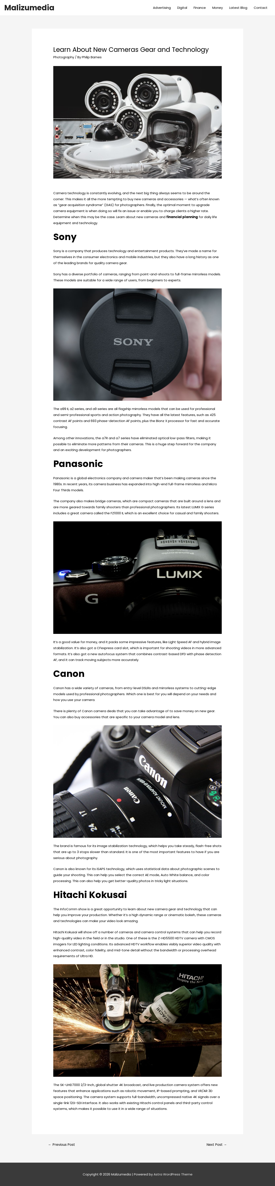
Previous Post (61, 1144)
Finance (200, 7)
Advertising (162, 7)
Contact (260, 7)
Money (217, 7)
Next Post (216, 1144)
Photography (63, 57)
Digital (182, 7)
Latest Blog (238, 7)
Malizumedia (29, 7)
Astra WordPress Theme (173, 1174)
